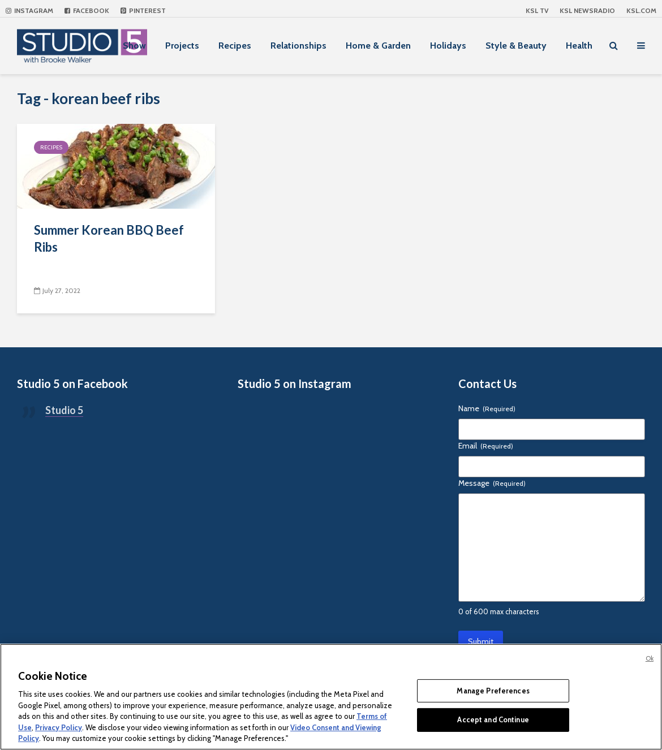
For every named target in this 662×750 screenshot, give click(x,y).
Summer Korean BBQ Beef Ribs (109, 238)
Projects (182, 45)
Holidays (448, 45)
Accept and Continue (492, 719)
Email (485, 446)
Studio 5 (64, 410)
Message (492, 483)
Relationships (298, 45)
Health (579, 45)
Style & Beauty (516, 45)
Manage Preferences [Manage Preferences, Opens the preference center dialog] (493, 690)
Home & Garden (378, 45)
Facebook (87, 10)
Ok (650, 658)
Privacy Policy (58, 727)
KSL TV (537, 10)
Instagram (29, 10)
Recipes (234, 45)
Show (134, 45)
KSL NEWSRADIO (587, 10)
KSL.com (641, 10)
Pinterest (143, 10)
